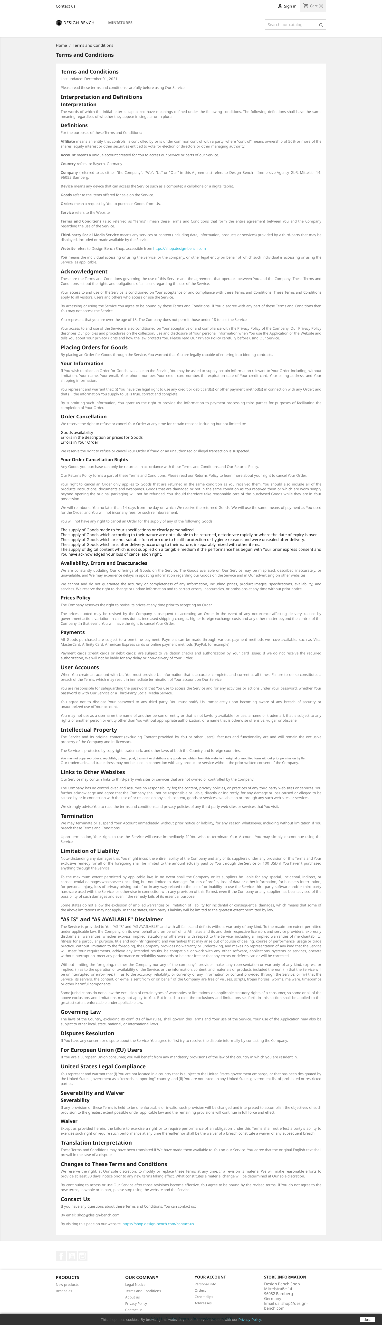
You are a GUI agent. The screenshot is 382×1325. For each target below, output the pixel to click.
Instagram (82, 1256)
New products (67, 1284)
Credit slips (204, 1296)
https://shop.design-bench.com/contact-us (158, 1223)
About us (132, 1297)
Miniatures (120, 22)
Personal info (205, 1284)
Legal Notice (135, 1284)
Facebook (61, 1256)
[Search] (295, 24)
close (367, 1320)
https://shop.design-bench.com (179, 248)
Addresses (203, 1303)
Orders (200, 1290)
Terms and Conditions (143, 1290)
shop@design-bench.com (286, 1306)
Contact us (66, 6)
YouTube (72, 1256)
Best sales (64, 1290)
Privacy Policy (136, 1303)
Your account (210, 1277)
